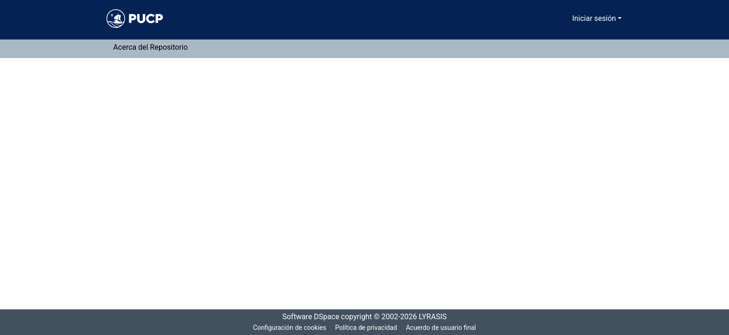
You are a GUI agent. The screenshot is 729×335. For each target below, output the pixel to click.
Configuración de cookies (288, 327)
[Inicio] (134, 18)
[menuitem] (567, 18)
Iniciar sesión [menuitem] (596, 18)
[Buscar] (553, 18)
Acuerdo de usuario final (441, 327)
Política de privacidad (365, 327)
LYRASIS (435, 317)
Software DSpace (308, 317)
